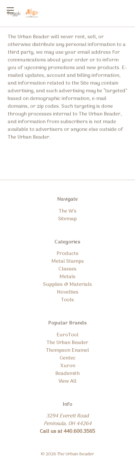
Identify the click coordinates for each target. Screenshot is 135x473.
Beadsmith (67, 373)
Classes (67, 269)
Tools (67, 300)
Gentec (68, 358)
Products (67, 254)
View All (67, 381)
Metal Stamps (67, 261)
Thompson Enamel (67, 350)
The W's (67, 211)
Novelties (67, 292)
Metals (67, 277)
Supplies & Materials (67, 284)
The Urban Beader (67, 343)
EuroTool (67, 335)
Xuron (67, 366)
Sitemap (67, 219)
